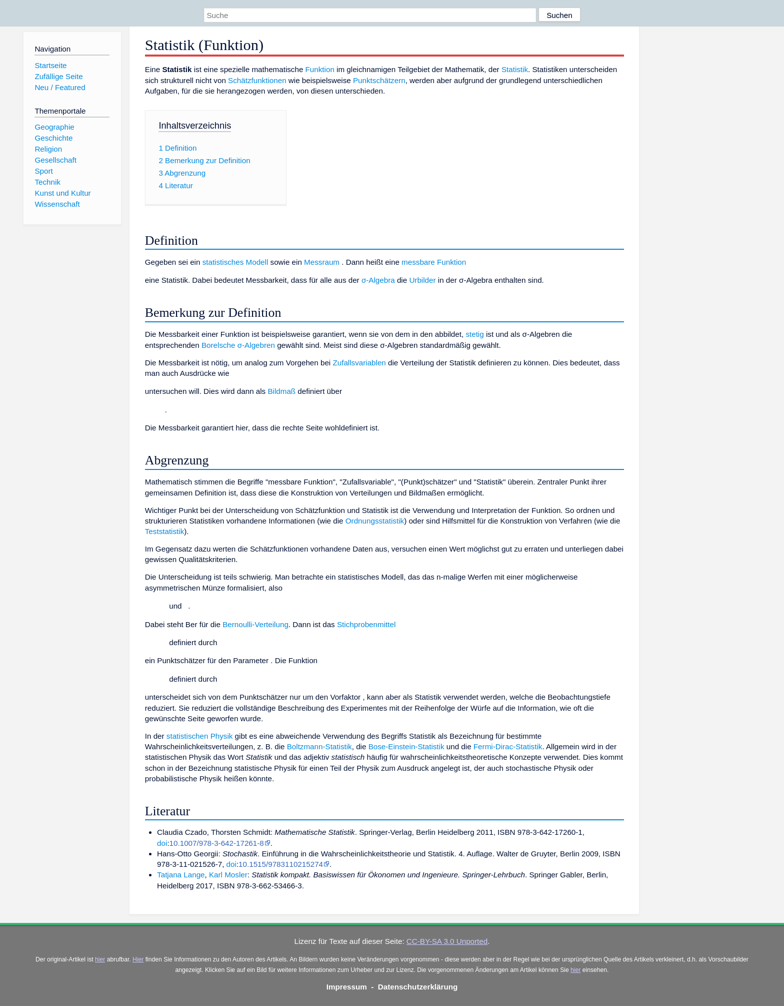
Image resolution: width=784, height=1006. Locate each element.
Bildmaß (282, 391)
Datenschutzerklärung (418, 986)
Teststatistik (164, 531)
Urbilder (422, 280)
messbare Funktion (434, 262)
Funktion (320, 69)
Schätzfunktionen (257, 80)
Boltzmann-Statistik (319, 746)
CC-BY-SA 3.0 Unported (447, 941)
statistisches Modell (235, 262)
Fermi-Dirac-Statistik (508, 746)
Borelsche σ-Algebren (238, 345)
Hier (138, 959)
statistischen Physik (199, 736)
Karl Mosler (228, 874)
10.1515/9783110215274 (280, 864)
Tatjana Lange (180, 874)
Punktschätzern (379, 80)
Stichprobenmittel (366, 624)
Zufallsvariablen (359, 362)
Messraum (322, 262)
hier (100, 959)
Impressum (346, 986)
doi (162, 843)
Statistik (515, 69)
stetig (475, 334)
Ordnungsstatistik (375, 521)
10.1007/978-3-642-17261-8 (217, 843)
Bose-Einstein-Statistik (406, 746)
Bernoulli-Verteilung (255, 624)
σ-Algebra (378, 280)
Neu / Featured (59, 87)
